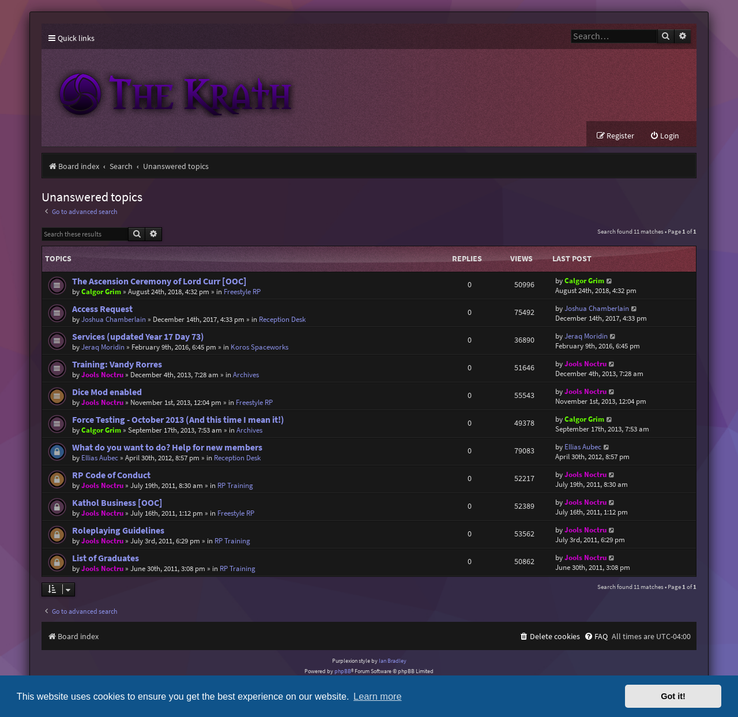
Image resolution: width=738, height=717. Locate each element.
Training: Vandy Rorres (117, 364)
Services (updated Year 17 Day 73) (138, 336)
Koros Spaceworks (259, 347)
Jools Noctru (102, 375)
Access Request (102, 308)
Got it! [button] (673, 696)
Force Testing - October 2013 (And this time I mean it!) (178, 419)
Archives (246, 375)
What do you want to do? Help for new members (167, 447)
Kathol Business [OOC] (117, 502)
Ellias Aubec (99, 458)
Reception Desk (282, 319)
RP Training (235, 485)
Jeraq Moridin (103, 347)
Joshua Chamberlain (113, 319)
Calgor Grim (101, 291)
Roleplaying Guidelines (118, 530)
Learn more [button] (377, 696)
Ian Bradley (392, 661)
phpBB (342, 671)
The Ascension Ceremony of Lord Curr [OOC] (159, 281)
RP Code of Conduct (111, 475)
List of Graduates (105, 558)
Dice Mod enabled (107, 391)
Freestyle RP (242, 291)
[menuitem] (664, 136)
